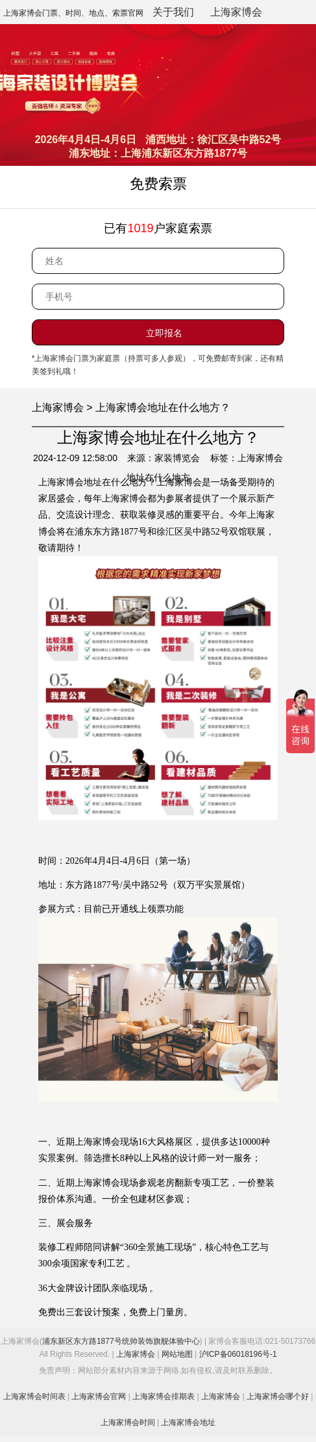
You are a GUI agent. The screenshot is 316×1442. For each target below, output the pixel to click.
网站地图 (177, 1354)
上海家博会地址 (188, 1422)
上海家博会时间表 (34, 1396)
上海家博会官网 (98, 1396)
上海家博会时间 (128, 1422)
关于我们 (173, 12)
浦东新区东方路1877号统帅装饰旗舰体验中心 (121, 1341)
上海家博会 (236, 12)
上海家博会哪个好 (278, 1396)
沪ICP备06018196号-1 (238, 1354)
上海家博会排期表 (163, 1396)
